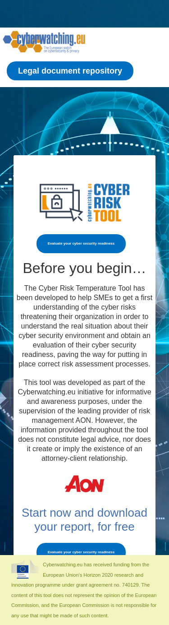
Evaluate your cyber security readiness (81, 243)
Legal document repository (70, 70)
